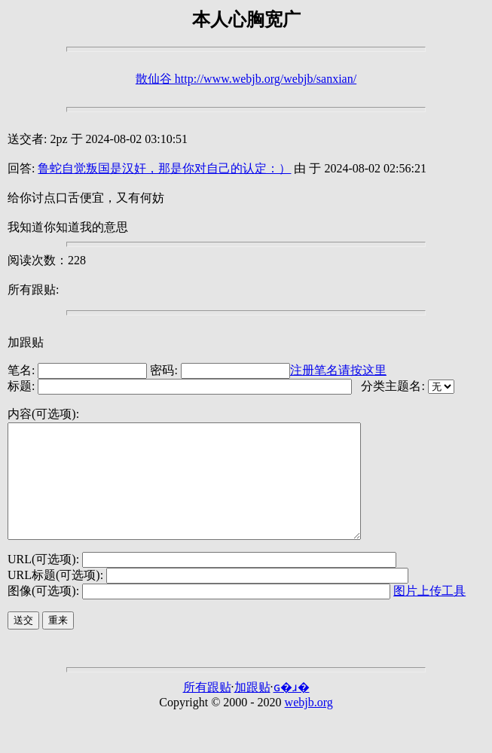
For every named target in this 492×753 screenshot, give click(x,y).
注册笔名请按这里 (338, 370)
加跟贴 (26, 342)
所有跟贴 (207, 709)
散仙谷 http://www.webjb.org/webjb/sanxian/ (246, 78)
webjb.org (309, 724)
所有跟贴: (33, 289)
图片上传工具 (429, 613)
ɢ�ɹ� (292, 709)
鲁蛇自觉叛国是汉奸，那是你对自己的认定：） (164, 168)
